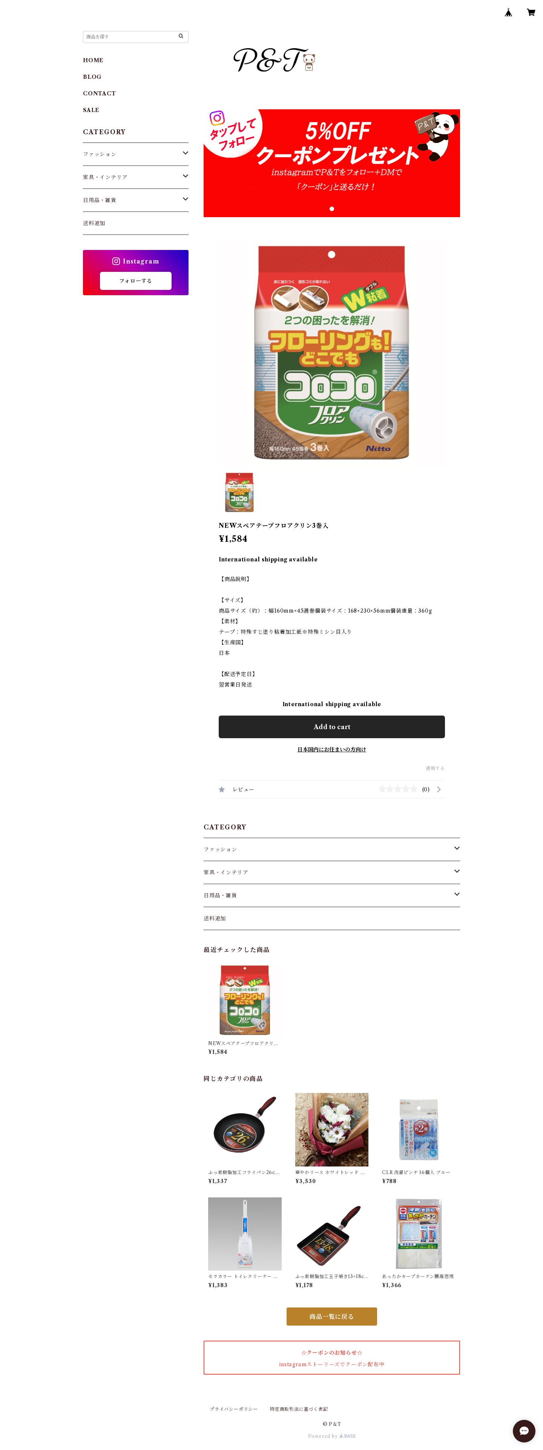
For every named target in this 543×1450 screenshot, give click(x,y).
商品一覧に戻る (332, 1316)
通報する (435, 768)
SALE (91, 110)
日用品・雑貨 (220, 895)
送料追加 (215, 918)
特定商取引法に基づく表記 (299, 1409)
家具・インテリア (226, 872)
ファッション (220, 849)
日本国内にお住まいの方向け (332, 749)
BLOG (92, 77)
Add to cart (332, 727)
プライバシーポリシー (234, 1409)
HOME (93, 60)
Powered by (332, 1436)
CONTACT (99, 93)
